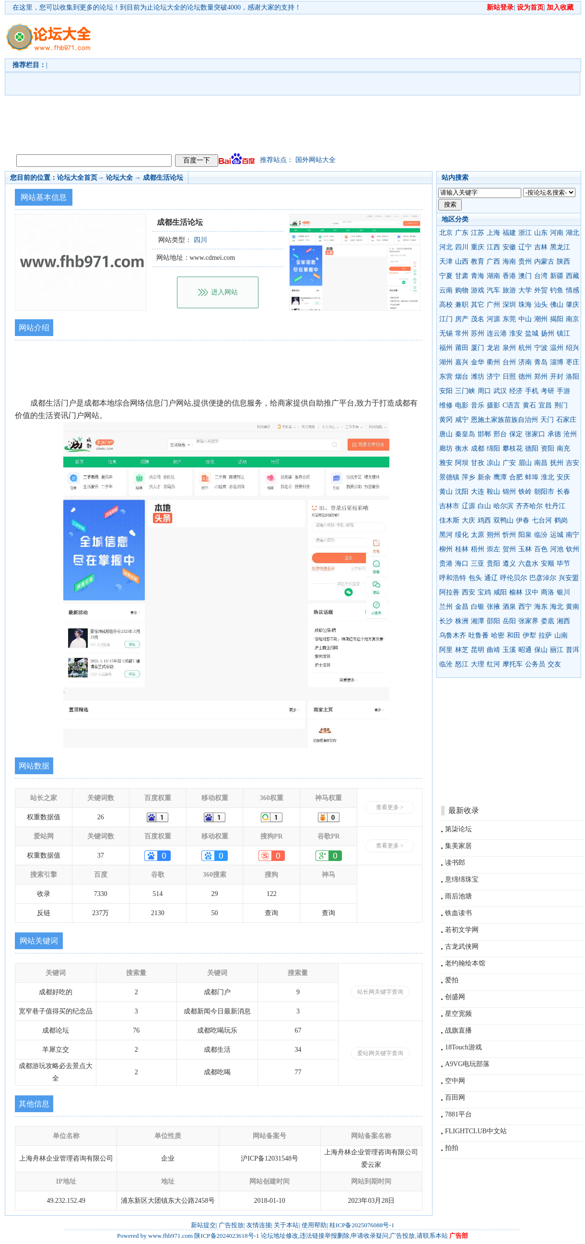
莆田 (461, 347)
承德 (554, 434)
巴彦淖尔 (542, 577)
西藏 (572, 275)
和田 (513, 635)
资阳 (547, 448)
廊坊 (446, 448)
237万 (100, 913)
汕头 (541, 304)
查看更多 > (390, 807)
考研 (547, 391)
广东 (461, 232)
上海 (493, 232)
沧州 (570, 434)
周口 (484, 391)
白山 (484, 506)
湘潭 (477, 621)
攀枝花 (513, 448)
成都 (477, 448)
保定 (516, 434)
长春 (563, 491)
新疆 (556, 275)
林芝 (461, 649)
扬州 (547, 333)
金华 (477, 362)
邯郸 (484, 434)
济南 (525, 362)
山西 (461, 261)
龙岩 (493, 347)
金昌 (461, 606)
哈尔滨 (503, 506)
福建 (509, 232)
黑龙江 (560, 247)
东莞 (509, 319)
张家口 (535, 434)
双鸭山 (503, 520)
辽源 (468, 506)
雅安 (446, 462)
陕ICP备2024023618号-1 (226, 1235)
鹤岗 (561, 520)
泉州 (509, 347)
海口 (461, 563)
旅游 (509, 290)
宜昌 (545, 405)
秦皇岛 (465, 434)
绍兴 (572, 347)
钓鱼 (556, 290)
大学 (525, 290)
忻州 (509, 534)
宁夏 (446, 275)
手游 (563, 391)
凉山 (493, 462)
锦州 (509, 491)
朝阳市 (544, 491)
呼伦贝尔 (513, 577)
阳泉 (525, 534)
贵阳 (493, 563)
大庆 (468, 520)
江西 (493, 247)
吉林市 (449, 506)
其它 (477, 304)
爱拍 (451, 980)
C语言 (511, 405)
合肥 (516, 477)
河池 (556, 549)
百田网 (455, 1097)
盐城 (531, 333)
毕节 (563, 563)
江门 (446, 319)
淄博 (556, 362)
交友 (554, 664)
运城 (556, 534)
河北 (446, 247)
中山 (525, 319)
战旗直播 (458, 1030)
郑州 (541, 376)
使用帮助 (314, 1225)
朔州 (493, 534)
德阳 (531, 448)
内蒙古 (544, 261)
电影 (461, 405)
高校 (446, 304)
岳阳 (509, 621)
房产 (461, 319)
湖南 (493, 275)
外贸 (541, 290)
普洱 (572, 649)
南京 (572, 319)
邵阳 (493, 621)
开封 (556, 376)
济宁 (493, 376)
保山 (541, 649)
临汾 (541, 534)
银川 (563, 592)
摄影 (493, 405)
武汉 (500, 391)
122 (272, 893)
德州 (525, 376)
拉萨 (545, 635)
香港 (509, 275)
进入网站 (224, 292)
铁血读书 (458, 913)
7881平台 (458, 1114)
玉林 (525, 549)
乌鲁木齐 (452, 635)
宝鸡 (484, 592)
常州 (461, 333)
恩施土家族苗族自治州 (504, 419)
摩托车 (513, 664)
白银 (477, 606)
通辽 (491, 577)
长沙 (446, 621)
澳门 (525, 275)
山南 (561, 635)
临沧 (446, 664)
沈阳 (461, 491)
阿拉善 (449, 592)
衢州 (493, 362)
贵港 (446, 563)
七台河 (542, 520)
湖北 (572, 232)
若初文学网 (462, 929)
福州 (446, 347)
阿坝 (461, 462)
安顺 (547, 563)
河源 (493, 319)
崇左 (493, 549)
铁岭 (525, 491)
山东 (541, 232)
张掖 (493, 606)
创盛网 (455, 996)
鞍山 (493, 491)
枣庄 (572, 362)
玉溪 (509, 649)
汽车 (493, 290)
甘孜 (477, 462)
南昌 (541, 462)
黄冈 (446, 419)
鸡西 (484, 520)
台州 (509, 362)
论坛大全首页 (77, 177)
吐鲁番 (478, 635)
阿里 (446, 649)
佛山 (556, 304)
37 (100, 855)
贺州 (509, 549)
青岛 (541, 362)
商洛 (547, 592)
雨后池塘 (458, 896)
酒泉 (509, 606)
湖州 (446, 362)
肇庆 (572, 304)
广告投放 (231, 1225)
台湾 (541, 275)
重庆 (477, 247)
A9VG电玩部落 (467, 1064)
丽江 (556, 649)
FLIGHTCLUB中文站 (476, 1131)
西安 (468, 592)
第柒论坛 (458, 829)
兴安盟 (569, 577)
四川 (461, 247)
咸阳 (500, 592)
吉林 (541, 247)
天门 (547, 419)
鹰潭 (500, 477)
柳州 (446, 549)
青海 (477, 275)
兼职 (461, 304)
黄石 (529, 405)
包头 (475, 577)
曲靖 (493, 649)
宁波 (541, 347)
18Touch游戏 (463, 1047)
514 (157, 893)
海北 (556, 606)
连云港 (497, 333)
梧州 (477, 549)
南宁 (572, 534)
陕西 (563, 261)
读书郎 (455, 862)
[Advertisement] (303, 82)
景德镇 (449, 477)
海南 (509, 261)
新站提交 (203, 1225)
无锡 (446, 333)
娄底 (547, 621)
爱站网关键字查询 (380, 1053)
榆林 (516, 592)
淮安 (516, 333)
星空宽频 (458, 1013)
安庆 (563, 477)
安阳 (446, 391)
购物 (461, 290)
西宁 (525, 606)
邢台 (500, 434)
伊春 (522, 520)
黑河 (446, 534)
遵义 (509, 563)
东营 (446, 376)
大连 (477, 491)
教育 (477, 261)
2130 (157, 913)
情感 (572, 290)
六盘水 (528, 563)
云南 (446, 290)
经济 (516, 391)
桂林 (461, 549)
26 (100, 817)
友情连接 (258, 1225)
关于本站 (286, 1225)
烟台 (461, 376)
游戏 (477, 290)
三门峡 (465, 391)
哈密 (497, 635)
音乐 (477, 405)
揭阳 (556, 319)
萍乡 (468, 477)
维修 (446, 405)
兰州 (446, 606)
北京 (446, 232)
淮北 (547, 477)
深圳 (509, 304)
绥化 (461, 534)
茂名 (477, 319)
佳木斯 (449, 520)
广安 (509, 462)
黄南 (572, 606)
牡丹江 (555, 506)
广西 (493, 261)
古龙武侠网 (462, 946)
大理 (477, 664)
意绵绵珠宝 (462, 879)
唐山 (446, 434)
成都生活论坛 (163, 177)
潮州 (541, 319)
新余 (484, 477)
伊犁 (529, 635)
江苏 (477, 232)
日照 (509, 376)
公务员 (535, 664)
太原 (477, 534)
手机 (531, 391)
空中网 (455, 1080)
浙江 (525, 232)
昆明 (477, 649)
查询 (271, 913)
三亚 (477, 563)
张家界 (528, 621)
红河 (493, 664)
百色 (541, 549)
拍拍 (451, 1147)
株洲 (461, 621)
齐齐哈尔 (529, 506)
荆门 (561, 405)
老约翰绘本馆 (465, 963)
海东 (541, 606)
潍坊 (477, 376)
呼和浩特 (452, 577)
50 (214, 913)
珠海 (525, 304)
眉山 (525, 462)
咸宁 (461, 419)
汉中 (531, 592)
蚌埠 (531, 477)
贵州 (525, 261)
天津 (446, 261)
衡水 (461, 448)
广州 (493, 304)
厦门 (477, 347)
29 (214, 893)
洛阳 (572, 376)
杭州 (525, 347)
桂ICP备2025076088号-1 (361, 1225)
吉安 (572, 462)
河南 (556, 232)
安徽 (509, 247)
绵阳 (493, 448)
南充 (563, 448)
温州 (556, 347)
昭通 (525, 649)
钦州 (572, 549)
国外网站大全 (315, 159)
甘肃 (461, 275)
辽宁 (525, 247)
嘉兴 (461, 362)
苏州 (477, 333)
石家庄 (566, 419)
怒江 (461, 664)
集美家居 (458, 845)
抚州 (556, 462)
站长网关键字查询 (380, 991)
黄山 (446, 491)
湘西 (563, 621)
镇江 (563, 333)
